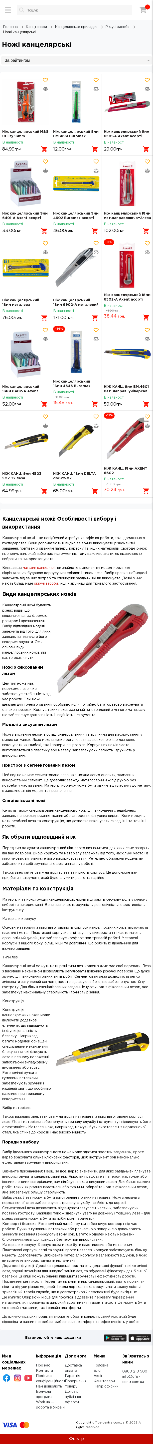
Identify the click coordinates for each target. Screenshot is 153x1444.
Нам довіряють (49, 1386)
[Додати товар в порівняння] (45, 89)
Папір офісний (106, 1386)
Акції (98, 1375)
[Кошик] (143, 10)
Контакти (44, 1370)
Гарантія (72, 1375)
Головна (101, 1365)
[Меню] (8, 10)
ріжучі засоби (46, 583)
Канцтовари (104, 1381)
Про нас (43, 1365)
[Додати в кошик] (44, 149)
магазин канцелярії (39, 567)
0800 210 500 (134, 1371)
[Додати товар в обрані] (45, 80)
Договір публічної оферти (73, 1397)
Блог (98, 1370)
